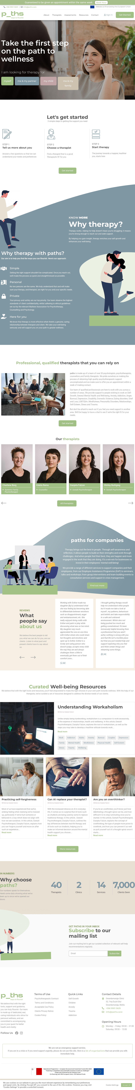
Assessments (70, 15)
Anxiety (72, 1007)
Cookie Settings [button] (112, 1085)
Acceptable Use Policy (44, 1007)
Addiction (73, 1015)
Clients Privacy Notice (44, 1011)
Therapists (56, 15)
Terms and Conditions (44, 1003)
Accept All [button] (126, 1085)
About (46, 15)
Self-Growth (74, 998)
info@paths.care (29, 7)
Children (72, 1003)
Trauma (72, 1011)
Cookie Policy (40, 1015)
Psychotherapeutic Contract (47, 998)
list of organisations (95, 1051)
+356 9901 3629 (12, 7)
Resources (83, 15)
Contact (94, 15)
